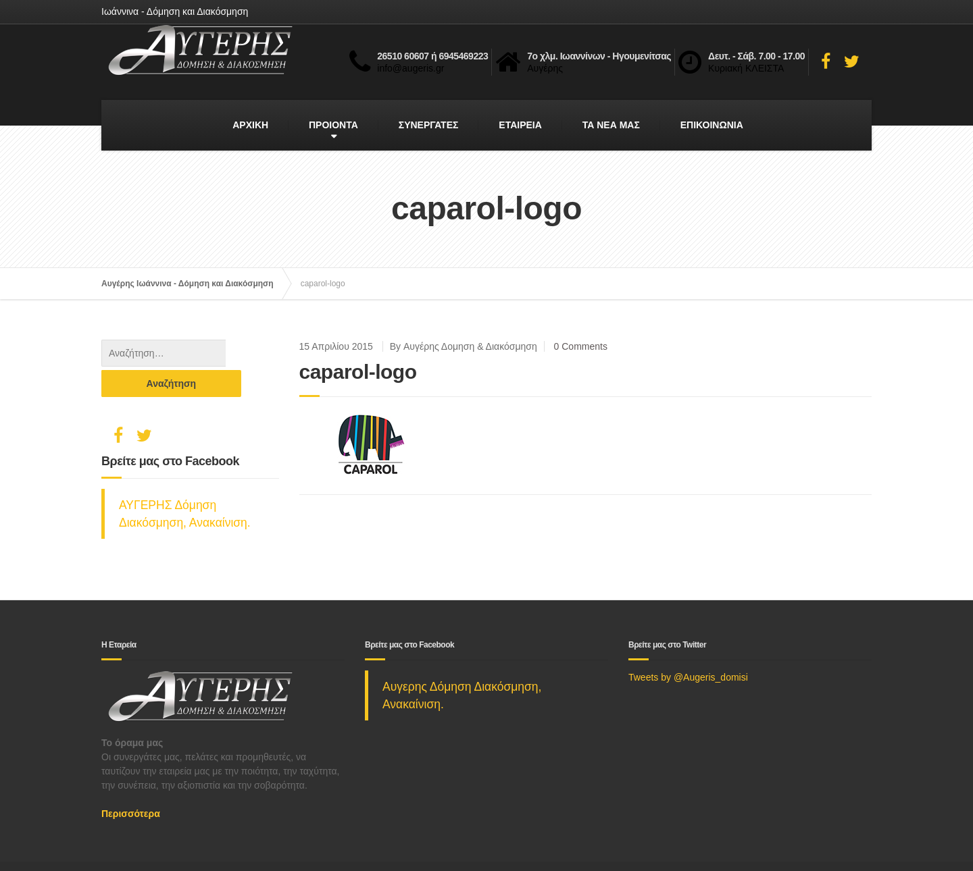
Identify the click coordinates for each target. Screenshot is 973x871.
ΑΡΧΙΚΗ (250, 125)
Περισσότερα (130, 783)
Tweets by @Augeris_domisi (688, 646)
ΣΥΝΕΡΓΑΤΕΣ (429, 125)
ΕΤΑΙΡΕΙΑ (520, 125)
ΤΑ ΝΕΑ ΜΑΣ (611, 125)
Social (164, 850)
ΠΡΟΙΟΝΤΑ (333, 125)
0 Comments (580, 346)
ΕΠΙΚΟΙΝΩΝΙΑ (711, 125)
